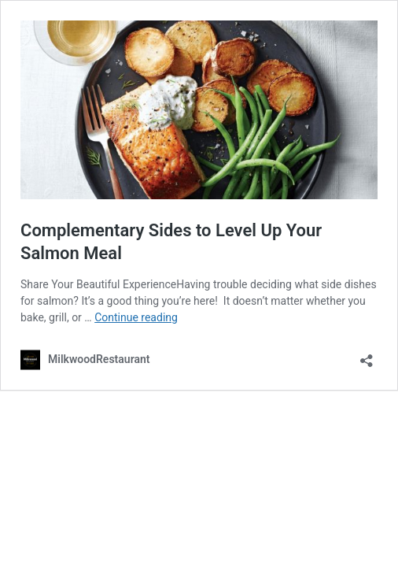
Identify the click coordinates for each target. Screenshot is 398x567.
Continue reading (136, 317)
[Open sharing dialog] (367, 355)
